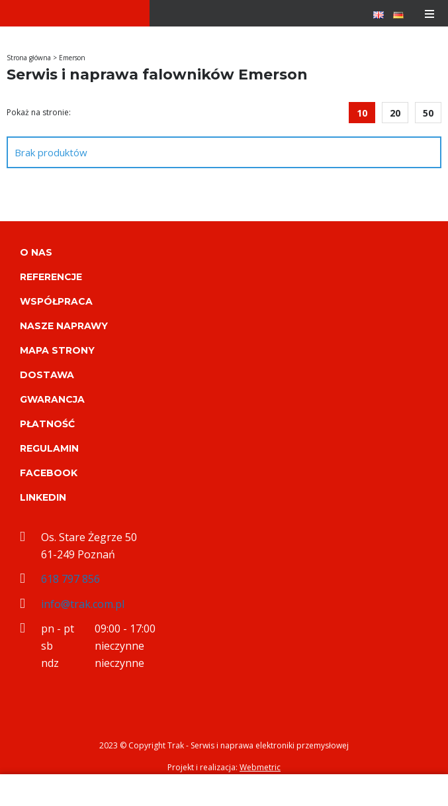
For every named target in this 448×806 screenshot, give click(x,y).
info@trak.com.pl (82, 604)
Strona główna (29, 57)
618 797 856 (70, 579)
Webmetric (260, 767)
